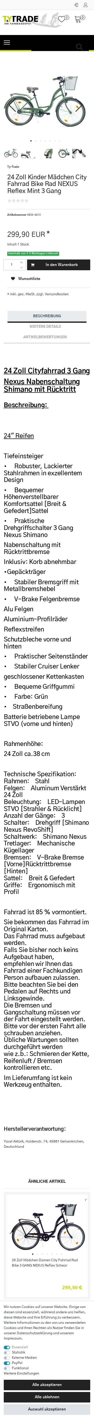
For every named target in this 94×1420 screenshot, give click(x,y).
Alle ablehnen (47, 1397)
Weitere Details (45, 326)
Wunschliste (25, 279)
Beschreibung (47, 316)
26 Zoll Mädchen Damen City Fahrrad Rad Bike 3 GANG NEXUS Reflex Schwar (45, 1262)
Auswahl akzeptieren (47, 1409)
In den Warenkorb (54, 265)
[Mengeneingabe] (12, 265)
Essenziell (20, 1347)
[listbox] (47, 1227)
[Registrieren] (86, 4)
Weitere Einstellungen (21, 1373)
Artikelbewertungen (45, 337)
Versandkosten (56, 294)
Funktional (20, 1368)
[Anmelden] (76, 4)
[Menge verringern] (23, 267)
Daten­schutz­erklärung (34, 1333)
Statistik (18, 1352)
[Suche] (80, 47)
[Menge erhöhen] (23, 262)
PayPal (17, 1363)
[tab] (47, 316)
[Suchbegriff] (60, 47)
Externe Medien (24, 1358)
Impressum (13, 1338)
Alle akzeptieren (47, 1385)
